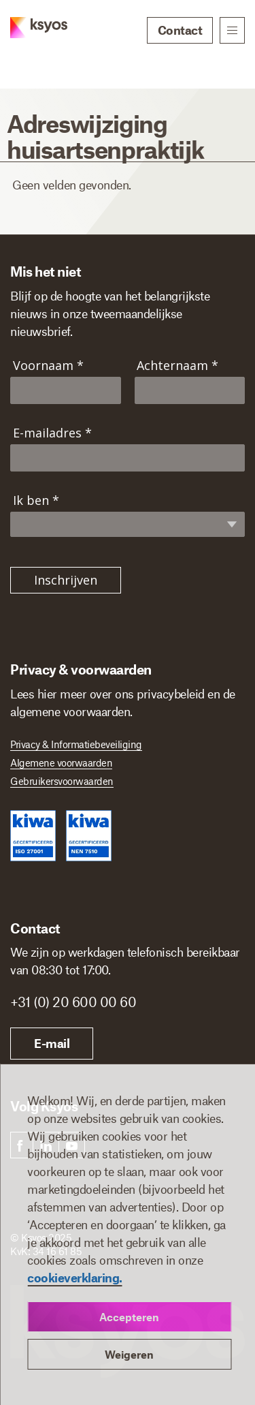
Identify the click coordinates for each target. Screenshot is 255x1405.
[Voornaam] (65, 390)
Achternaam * (177, 365)
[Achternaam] (190, 390)
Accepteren (129, 1316)
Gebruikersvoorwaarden (62, 781)
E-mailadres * (52, 433)
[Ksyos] (28, 31)
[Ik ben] (133, 523)
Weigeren (129, 1354)
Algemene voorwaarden (61, 762)
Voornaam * (48, 365)
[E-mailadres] (127, 458)
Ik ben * (36, 500)
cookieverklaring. (74, 1277)
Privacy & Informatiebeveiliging (76, 744)
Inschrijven (65, 580)
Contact (180, 29)
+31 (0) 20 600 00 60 (73, 1001)
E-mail (51, 1043)
